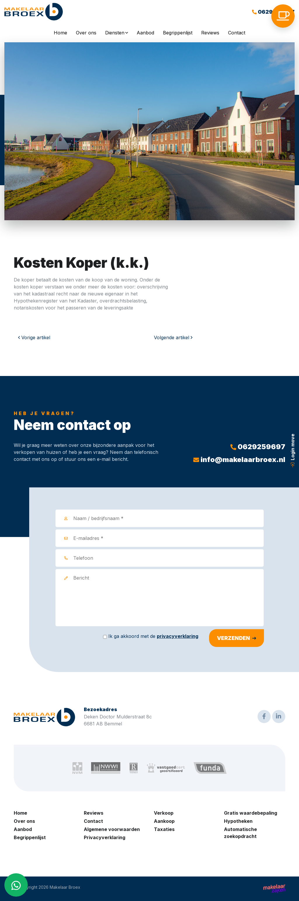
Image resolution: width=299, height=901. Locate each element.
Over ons (86, 33)
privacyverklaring (177, 636)
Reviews (210, 33)
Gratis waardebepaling (250, 813)
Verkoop (163, 813)
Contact (236, 33)
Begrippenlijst (177, 33)
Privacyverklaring (104, 837)
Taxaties (164, 829)
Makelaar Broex (65, 887)
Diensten (114, 33)
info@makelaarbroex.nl (239, 459)
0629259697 (257, 446)
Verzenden (233, 638)
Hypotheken (238, 821)
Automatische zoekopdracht (240, 832)
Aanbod (145, 33)
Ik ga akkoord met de (153, 636)
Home (60, 33)
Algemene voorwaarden (112, 829)
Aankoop (164, 821)
